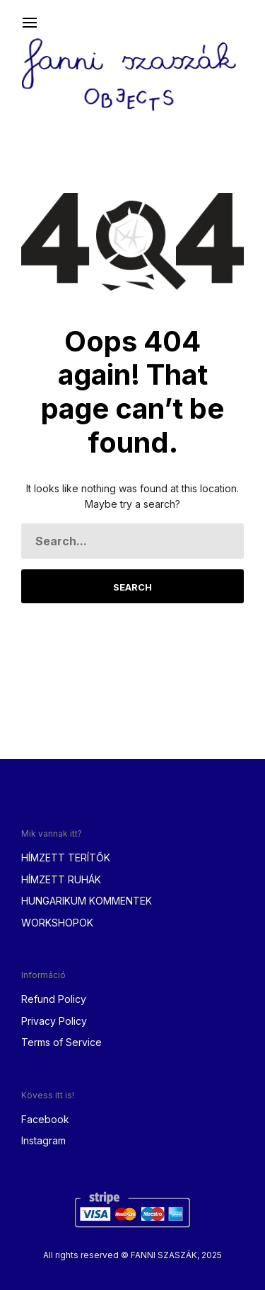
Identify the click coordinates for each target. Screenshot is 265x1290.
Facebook (45, 1119)
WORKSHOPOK (57, 923)
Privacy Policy (54, 1021)
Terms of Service (61, 1042)
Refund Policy (53, 999)
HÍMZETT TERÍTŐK (65, 858)
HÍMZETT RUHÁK (61, 879)
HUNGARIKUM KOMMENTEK (86, 901)
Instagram (43, 1140)
